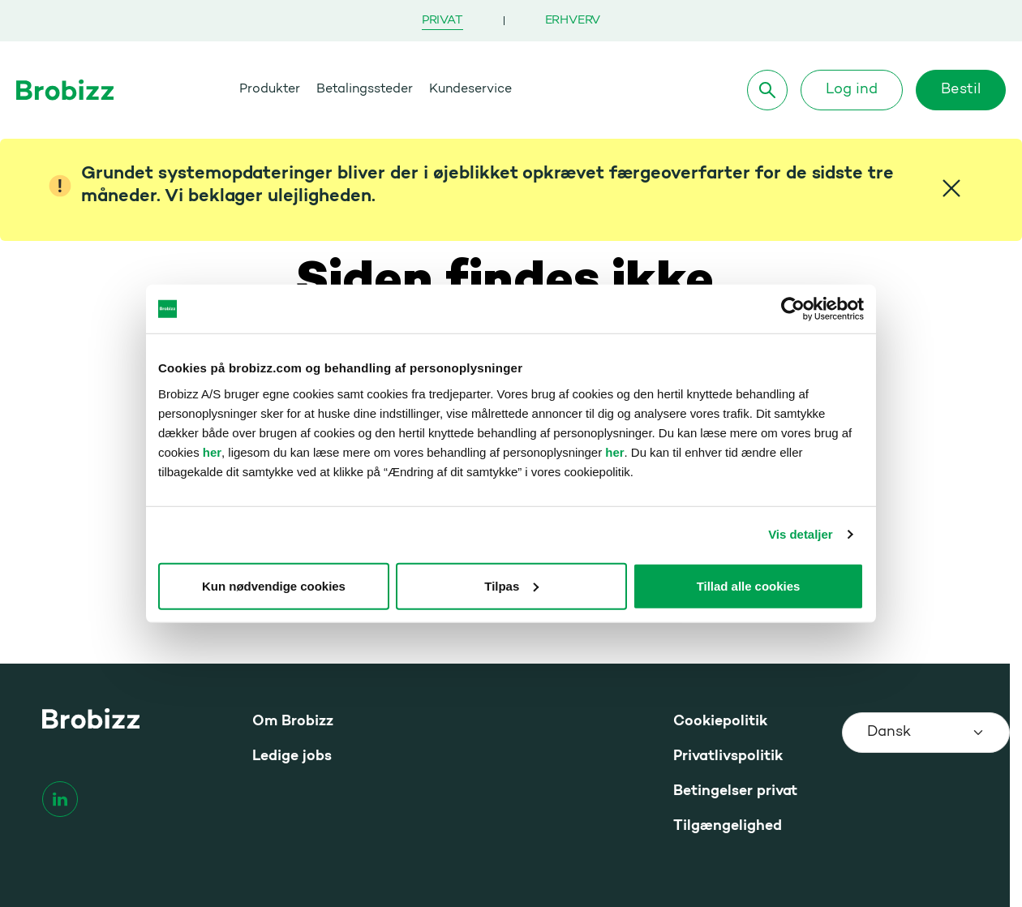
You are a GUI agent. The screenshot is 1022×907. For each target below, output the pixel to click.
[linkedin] (60, 799)
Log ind (852, 90)
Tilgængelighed (727, 826)
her (212, 451)
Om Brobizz (292, 721)
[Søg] (767, 90)
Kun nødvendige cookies (274, 585)
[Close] (951, 188)
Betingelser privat (735, 791)
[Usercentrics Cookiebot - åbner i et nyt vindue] (793, 309)
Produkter (269, 89)
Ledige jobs (292, 756)
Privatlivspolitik (728, 756)
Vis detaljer (800, 534)
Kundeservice (470, 89)
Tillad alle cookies (749, 585)
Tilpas (511, 585)
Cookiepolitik (720, 721)
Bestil (961, 90)
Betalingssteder (364, 89)
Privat (442, 21)
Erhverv (573, 21)
